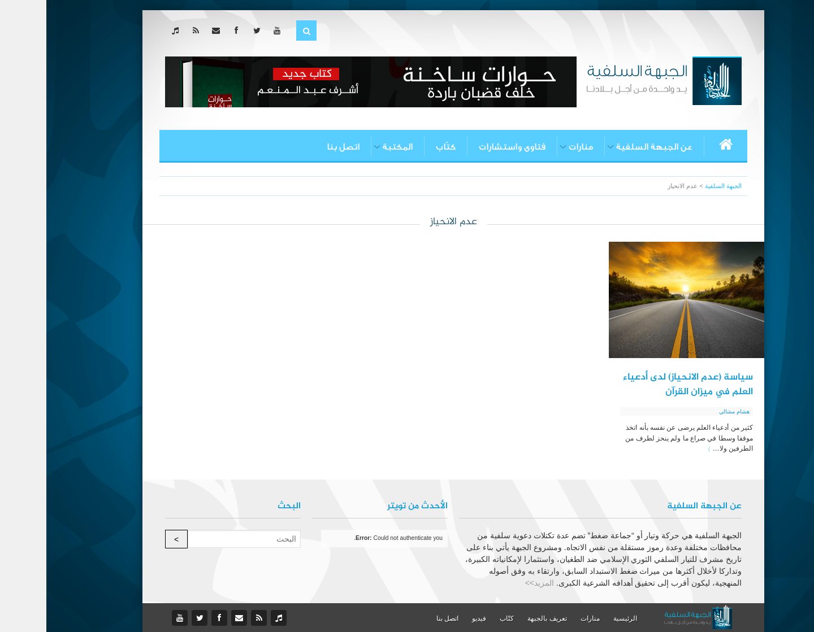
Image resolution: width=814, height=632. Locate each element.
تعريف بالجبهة (500, 618)
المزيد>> (493, 582)
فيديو (433, 618)
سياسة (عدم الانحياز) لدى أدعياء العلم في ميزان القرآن (642, 384)
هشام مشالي (688, 411)
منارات (534, 147)
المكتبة (351, 147)
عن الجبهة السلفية (608, 147)
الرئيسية (579, 618)
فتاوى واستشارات (465, 147)
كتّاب (399, 147)
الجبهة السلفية (677, 185)
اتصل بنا (296, 147)
